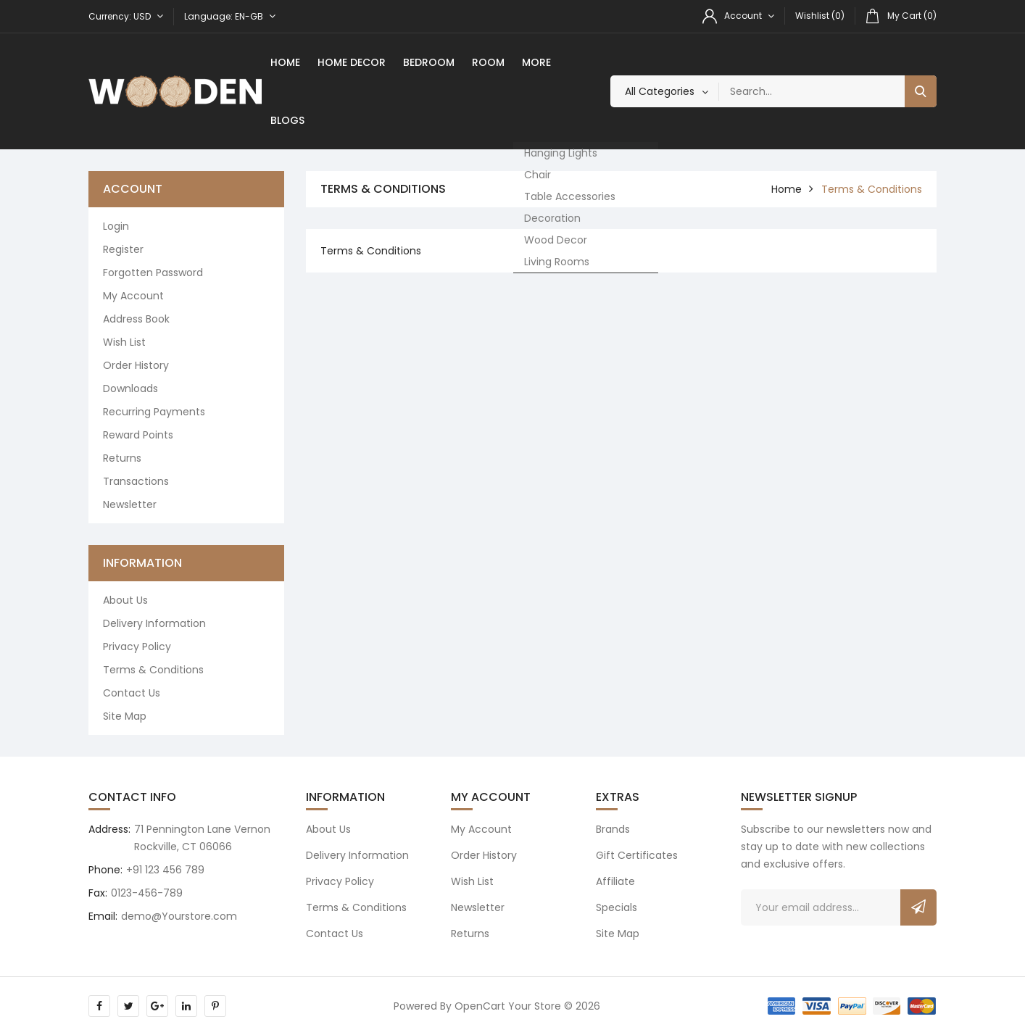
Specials (616, 907)
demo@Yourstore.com (179, 916)
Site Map (124, 716)
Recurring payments (154, 411)
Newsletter (130, 504)
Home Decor (352, 62)
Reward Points (138, 435)
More (536, 62)
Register (123, 249)
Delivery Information (154, 623)
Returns (122, 458)
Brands (613, 829)
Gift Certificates (637, 855)
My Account (133, 295)
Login (116, 226)
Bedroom (429, 62)
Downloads (130, 388)
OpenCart (480, 1006)
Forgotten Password (153, 272)
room (488, 62)
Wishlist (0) (820, 15)
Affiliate (615, 881)
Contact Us (131, 693)
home (786, 189)
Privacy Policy (137, 646)
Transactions (136, 481)
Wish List (124, 342)
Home (285, 62)
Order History (136, 365)
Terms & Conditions (153, 669)
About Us (125, 600)
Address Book (136, 319)
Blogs (287, 120)
